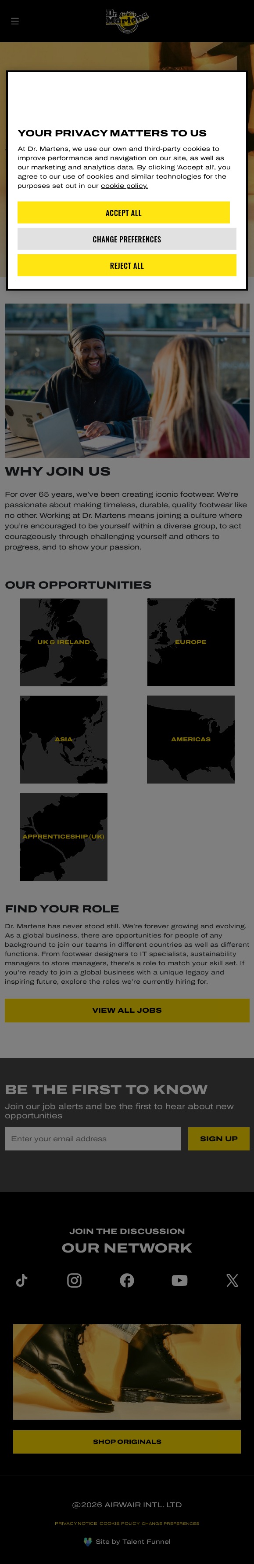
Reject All (127, 265)
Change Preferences (127, 238)
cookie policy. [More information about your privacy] (124, 186)
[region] (126, 180)
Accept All (124, 212)
